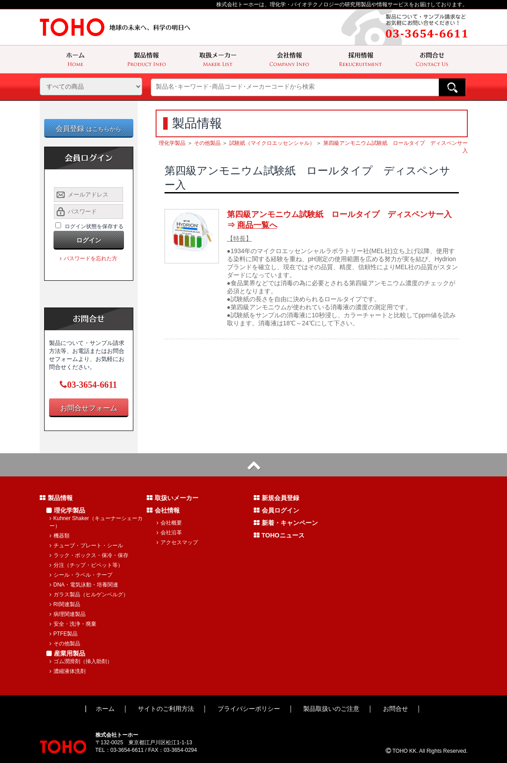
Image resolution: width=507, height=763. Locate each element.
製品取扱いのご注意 (331, 708)
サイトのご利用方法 (166, 708)
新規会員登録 (276, 497)
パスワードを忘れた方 (88, 258)
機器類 (59, 536)
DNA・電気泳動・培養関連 (83, 585)
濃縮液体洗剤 (67, 671)
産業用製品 (65, 653)
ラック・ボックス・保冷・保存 (88, 555)
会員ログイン (276, 510)
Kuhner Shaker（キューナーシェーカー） (96, 522)
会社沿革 (169, 532)
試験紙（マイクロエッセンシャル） (272, 143)
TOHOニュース (279, 535)
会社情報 (163, 510)
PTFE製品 (63, 634)
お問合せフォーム (88, 408)
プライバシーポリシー (249, 708)
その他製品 (207, 143)
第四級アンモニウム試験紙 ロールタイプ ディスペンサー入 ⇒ (343, 220)
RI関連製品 (64, 604)
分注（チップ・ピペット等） (86, 565)
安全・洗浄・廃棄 (72, 624)
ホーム (105, 708)
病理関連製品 (67, 614)
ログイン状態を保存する (94, 226)
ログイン (88, 240)
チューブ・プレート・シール (86, 545)
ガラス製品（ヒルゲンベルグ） (88, 594)
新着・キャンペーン (286, 522)
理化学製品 (172, 143)
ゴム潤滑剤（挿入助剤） (80, 661)
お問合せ (395, 708)
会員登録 (88, 128)
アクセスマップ (177, 542)
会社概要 (169, 523)
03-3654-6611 (88, 384)
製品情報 (56, 497)
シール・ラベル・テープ (80, 575)
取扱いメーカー (172, 497)
